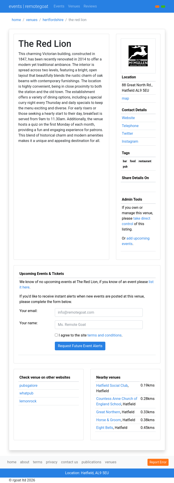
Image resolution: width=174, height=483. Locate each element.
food (133, 161)
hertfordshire (53, 20)
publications (91, 462)
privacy (52, 462)
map (125, 98)
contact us (69, 462)
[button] (163, 6)
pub (125, 166)
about (24, 462)
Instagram (130, 141)
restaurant (145, 161)
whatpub (26, 393)
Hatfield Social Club (112, 385)
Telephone (130, 126)
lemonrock (27, 401)
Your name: (28, 323)
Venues (74, 6)
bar (125, 161)
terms (37, 462)
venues (32, 20)
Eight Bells (104, 427)
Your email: (28, 311)
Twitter (127, 133)
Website (128, 118)
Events (59, 6)
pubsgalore (28, 385)
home (16, 20)
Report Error (158, 462)
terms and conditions (104, 335)
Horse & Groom (108, 420)
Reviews (90, 6)
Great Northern (108, 412)
